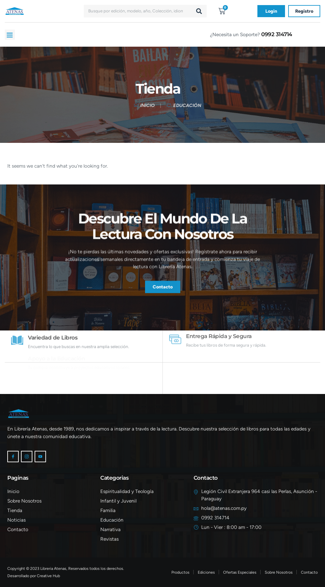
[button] (10, 35)
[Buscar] (199, 11)
